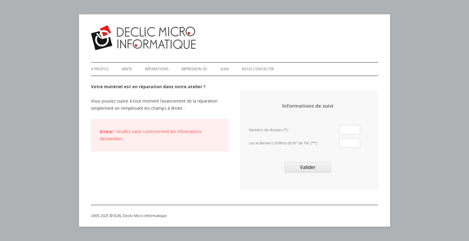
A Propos (99, 68)
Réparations (156, 68)
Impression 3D (194, 68)
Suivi (224, 68)
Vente (126, 68)
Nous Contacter (258, 68)
